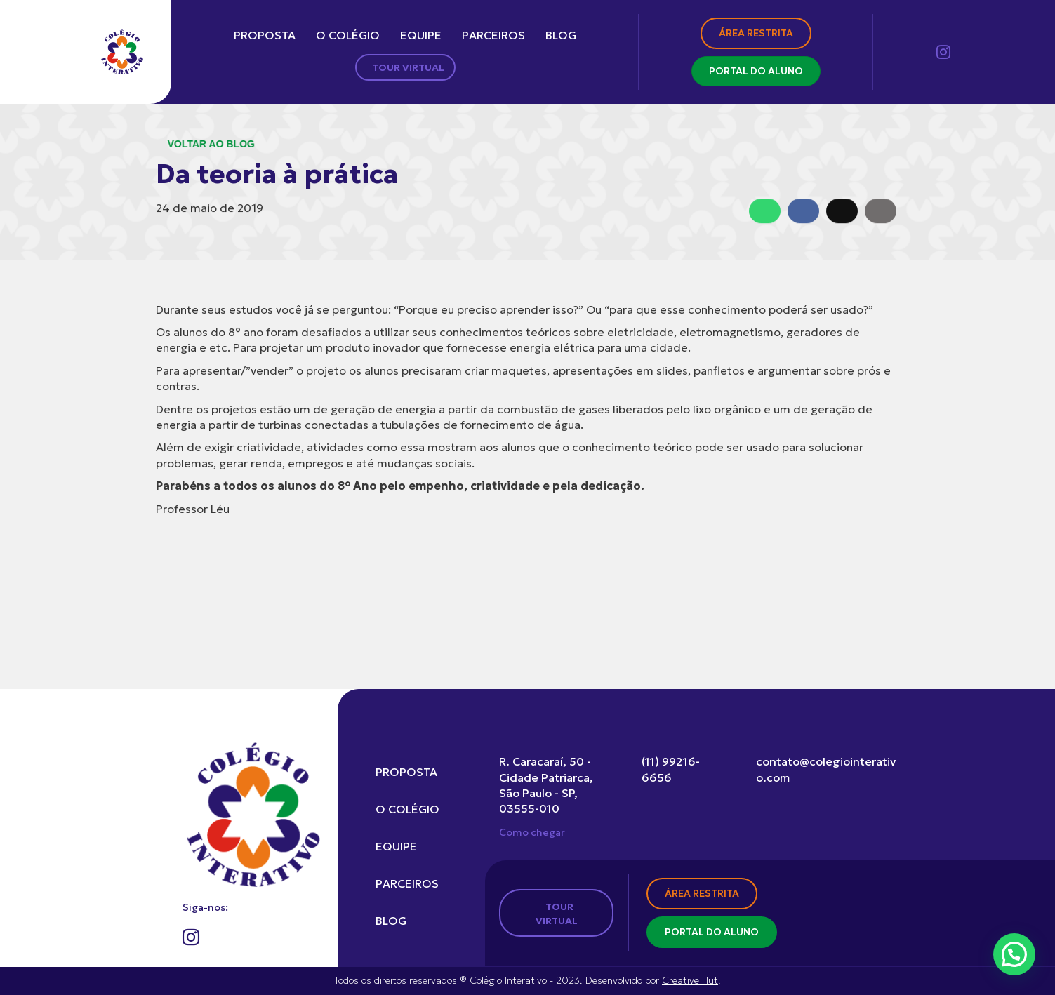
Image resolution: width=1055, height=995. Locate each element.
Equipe (421, 35)
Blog (560, 35)
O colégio (348, 35)
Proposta (265, 35)
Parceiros (493, 35)
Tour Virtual (408, 67)
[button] (1014, 954)
